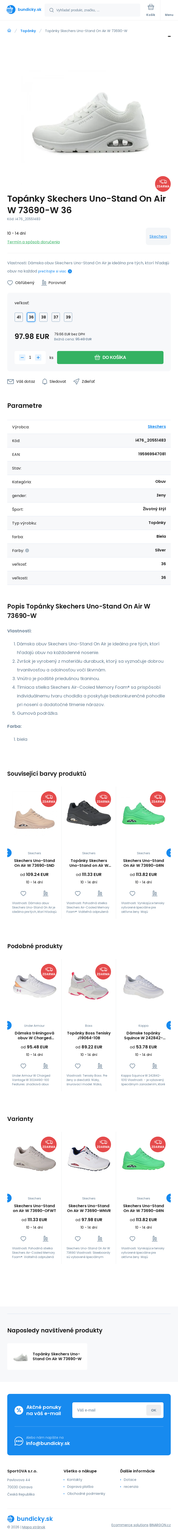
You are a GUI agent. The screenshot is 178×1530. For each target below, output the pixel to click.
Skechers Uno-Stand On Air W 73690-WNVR (89, 1208)
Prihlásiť (153, 1410)
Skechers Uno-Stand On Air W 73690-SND (34, 863)
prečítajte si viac (52, 271)
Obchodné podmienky (86, 1493)
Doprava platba (80, 1486)
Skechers (158, 236)
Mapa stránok (33, 1527)
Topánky (28, 30)
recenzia (131, 1486)
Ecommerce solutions (129, 1525)
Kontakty (74, 1479)
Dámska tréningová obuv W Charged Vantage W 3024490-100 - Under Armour (34, 1036)
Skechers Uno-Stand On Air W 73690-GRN (143, 863)
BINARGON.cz (160, 1525)
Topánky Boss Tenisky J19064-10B (89, 1036)
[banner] (22, 9)
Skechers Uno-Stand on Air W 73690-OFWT (34, 1208)
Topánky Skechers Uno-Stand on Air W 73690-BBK (88, 863)
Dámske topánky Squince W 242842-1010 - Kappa (143, 1036)
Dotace (130, 1479)
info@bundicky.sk (48, 1443)
